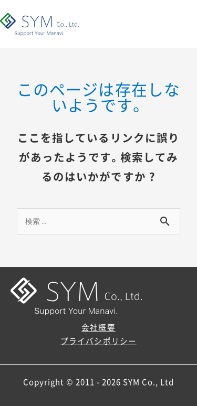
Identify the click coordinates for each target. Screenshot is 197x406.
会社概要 (98, 327)
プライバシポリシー (98, 341)
